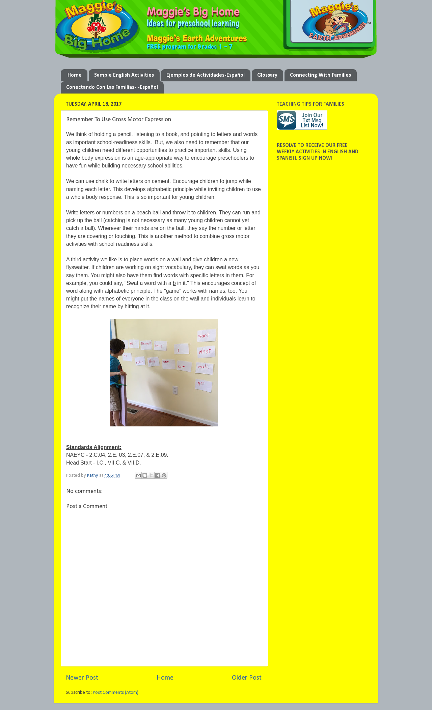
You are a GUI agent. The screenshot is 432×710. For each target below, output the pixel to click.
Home (75, 75)
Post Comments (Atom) (115, 692)
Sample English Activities (124, 75)
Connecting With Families (320, 75)
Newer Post (82, 678)
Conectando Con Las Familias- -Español (112, 87)
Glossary (267, 75)
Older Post (247, 678)
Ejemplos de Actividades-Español (205, 75)
